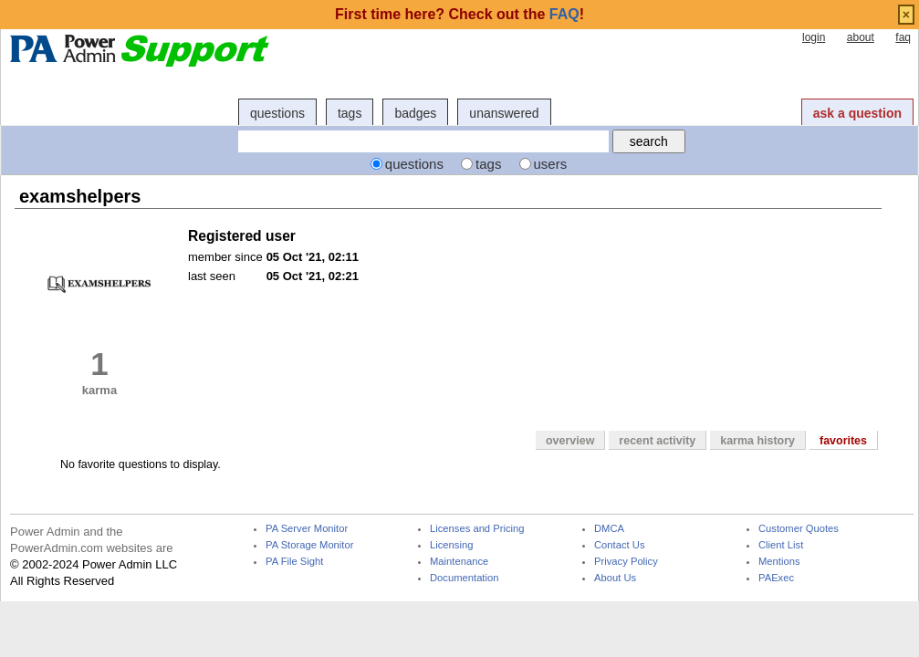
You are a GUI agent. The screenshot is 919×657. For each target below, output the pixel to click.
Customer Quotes (798, 529)
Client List (780, 545)
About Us (615, 578)
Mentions (779, 562)
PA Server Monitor (307, 529)
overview (570, 440)
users (551, 164)
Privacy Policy (626, 562)
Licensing (451, 545)
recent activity (657, 440)
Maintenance (459, 562)
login (813, 37)
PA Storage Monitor (309, 545)
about (860, 37)
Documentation (464, 578)
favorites (843, 440)
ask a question (857, 113)
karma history (757, 440)
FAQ (564, 14)
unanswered (503, 113)
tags (349, 113)
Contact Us (619, 545)
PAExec (776, 578)
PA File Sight (294, 562)
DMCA (609, 529)
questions (277, 113)
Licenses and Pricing (477, 529)
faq (903, 37)
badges (415, 113)
